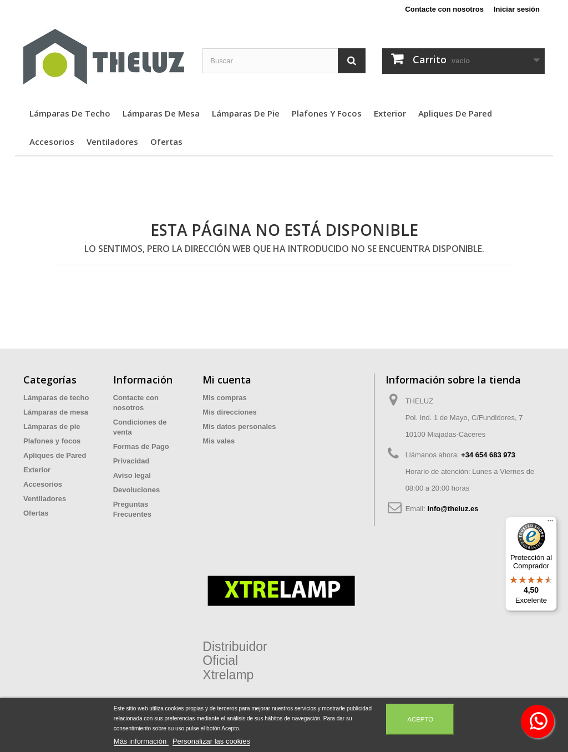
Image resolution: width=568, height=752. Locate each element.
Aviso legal (132, 475)
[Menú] (550, 523)
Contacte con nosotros (444, 9)
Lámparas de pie (246, 113)
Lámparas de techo (69, 113)
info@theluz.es (452, 508)
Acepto (420, 719)
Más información (141, 741)
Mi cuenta (226, 379)
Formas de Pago (141, 446)
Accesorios (51, 141)
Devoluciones (136, 490)
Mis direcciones (229, 412)
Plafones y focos (327, 113)
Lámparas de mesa (161, 113)
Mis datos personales (239, 426)
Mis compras (224, 397)
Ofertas (166, 141)
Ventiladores (112, 141)
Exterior (390, 113)
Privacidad (131, 461)
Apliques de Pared (455, 113)
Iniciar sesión (517, 9)
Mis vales (218, 441)
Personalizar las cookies (211, 741)
